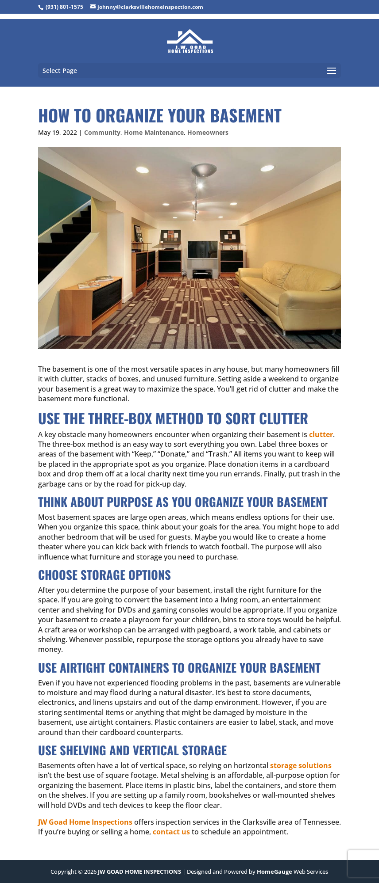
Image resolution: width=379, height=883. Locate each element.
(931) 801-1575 (64, 7)
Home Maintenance (154, 132)
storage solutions (301, 765)
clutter (321, 434)
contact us (171, 832)
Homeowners (207, 132)
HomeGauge (274, 871)
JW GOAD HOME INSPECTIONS (139, 871)
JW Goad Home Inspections (85, 822)
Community (102, 132)
